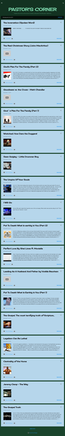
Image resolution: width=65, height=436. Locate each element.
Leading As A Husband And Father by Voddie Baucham (30, 271)
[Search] (63, 3)
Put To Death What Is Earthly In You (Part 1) (25, 292)
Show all (60, 17)
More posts (32, 428)
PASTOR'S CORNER (32, 9)
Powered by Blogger (32, 432)
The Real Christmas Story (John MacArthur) (25, 46)
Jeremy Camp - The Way (15, 384)
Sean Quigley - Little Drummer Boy (21, 157)
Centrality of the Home (15, 361)
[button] (61, 23)
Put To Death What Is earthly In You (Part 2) (25, 225)
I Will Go (7, 203)
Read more (59, 38)
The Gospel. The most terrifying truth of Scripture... (29, 315)
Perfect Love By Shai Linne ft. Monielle (23, 248)
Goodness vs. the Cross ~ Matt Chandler (24, 90)
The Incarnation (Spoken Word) (19, 23)
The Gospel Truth (12, 407)
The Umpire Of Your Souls (16, 180)
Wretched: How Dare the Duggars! (20, 134)
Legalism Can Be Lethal (15, 338)
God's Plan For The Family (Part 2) (20, 67)
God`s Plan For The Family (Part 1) (21, 111)
